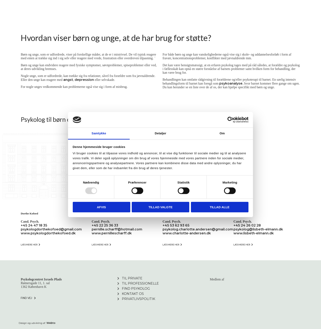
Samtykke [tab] (99, 133)
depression (84, 80)
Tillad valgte (160, 207)
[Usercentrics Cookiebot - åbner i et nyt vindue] (230, 120)
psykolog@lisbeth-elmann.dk (258, 229)
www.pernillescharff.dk (112, 233)
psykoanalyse (230, 83)
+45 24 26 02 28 (247, 225)
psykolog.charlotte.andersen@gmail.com (198, 229)
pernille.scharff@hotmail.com (117, 229)
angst (68, 80)
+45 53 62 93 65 (176, 225)
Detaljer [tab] (160, 133)
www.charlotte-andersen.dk (187, 233)
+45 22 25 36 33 (105, 225)
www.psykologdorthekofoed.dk (48, 233)
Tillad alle (219, 207)
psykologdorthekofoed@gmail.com (51, 229)
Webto (50, 322)
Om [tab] (222, 133)
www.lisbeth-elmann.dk (253, 233)
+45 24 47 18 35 (34, 225)
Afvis (101, 207)
